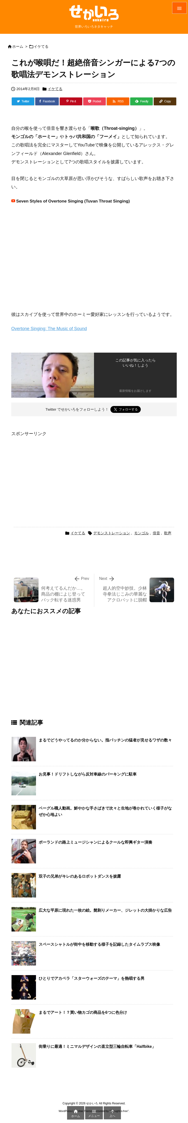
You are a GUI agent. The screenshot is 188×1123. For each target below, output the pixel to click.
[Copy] (165, 101)
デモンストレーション (111, 533)
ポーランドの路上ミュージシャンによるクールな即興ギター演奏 (95, 842)
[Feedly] (141, 101)
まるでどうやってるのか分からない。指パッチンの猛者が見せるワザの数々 (105, 740)
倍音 (156, 533)
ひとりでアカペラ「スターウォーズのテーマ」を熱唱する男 (91, 978)
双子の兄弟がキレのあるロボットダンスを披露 (80, 876)
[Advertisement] (52, 472)
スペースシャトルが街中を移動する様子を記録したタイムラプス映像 (99, 944)
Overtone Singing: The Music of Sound (49, 328)
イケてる (41, 46)
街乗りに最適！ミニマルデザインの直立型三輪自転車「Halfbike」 (97, 1046)
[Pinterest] (71, 101)
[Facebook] (47, 101)
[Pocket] (94, 101)
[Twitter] (23, 101)
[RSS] (118, 101)
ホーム (17, 46)
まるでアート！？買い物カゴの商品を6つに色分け (83, 1012)
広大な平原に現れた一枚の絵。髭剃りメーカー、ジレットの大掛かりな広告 (105, 910)
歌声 (167, 533)
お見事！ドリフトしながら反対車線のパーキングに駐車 (88, 774)
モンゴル (141, 533)
